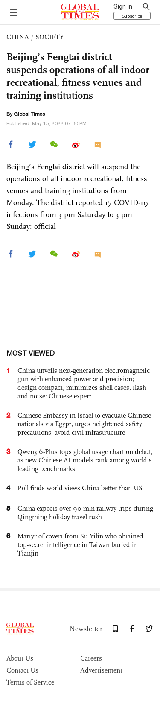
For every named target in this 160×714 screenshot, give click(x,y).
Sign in (122, 6)
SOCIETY (49, 37)
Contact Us (22, 670)
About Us (19, 658)
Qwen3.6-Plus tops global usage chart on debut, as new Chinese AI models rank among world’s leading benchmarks (85, 460)
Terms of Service (30, 682)
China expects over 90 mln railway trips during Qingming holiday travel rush (85, 512)
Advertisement (101, 670)
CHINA (17, 37)
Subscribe (132, 15)
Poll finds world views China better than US (80, 488)
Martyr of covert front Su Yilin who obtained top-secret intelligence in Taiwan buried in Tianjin (80, 544)
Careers (91, 658)
